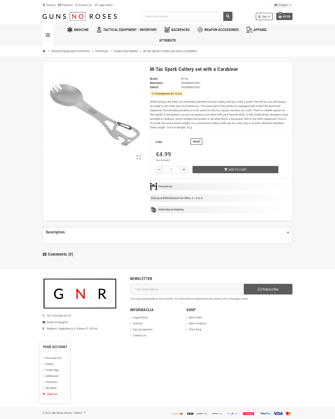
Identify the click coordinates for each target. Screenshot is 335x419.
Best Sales (195, 317)
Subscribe (268, 289)
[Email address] (187, 289)
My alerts (51, 388)
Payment (65, 5)
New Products (197, 323)
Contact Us (83, 5)
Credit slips (52, 370)
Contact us (139, 335)
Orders (50, 364)
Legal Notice (140, 317)
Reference (156, 83)
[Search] (186, 16)
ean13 (154, 87)
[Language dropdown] (282, 5)
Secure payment (143, 329)
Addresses (52, 376)
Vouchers (51, 382)
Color (159, 142)
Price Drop (195, 329)
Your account (55, 347)
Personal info (54, 358)
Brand (153, 78)
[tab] (167, 232)
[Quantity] (171, 169)
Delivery (49, 5)
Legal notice (103, 5)
